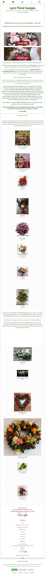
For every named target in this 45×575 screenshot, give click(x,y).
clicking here (21, 326)
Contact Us (22, 536)
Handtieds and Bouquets (22, 527)
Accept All (14, 569)
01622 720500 (22, 551)
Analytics (19, 572)
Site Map (23, 539)
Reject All (30, 569)
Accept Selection (22, 569)
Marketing (31, 572)
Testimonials (22, 534)
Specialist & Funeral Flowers (22, 525)
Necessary (13, 572)
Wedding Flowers (22, 529)
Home (22, 522)
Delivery (22, 532)
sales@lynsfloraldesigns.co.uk (22, 555)
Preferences (25, 572)
